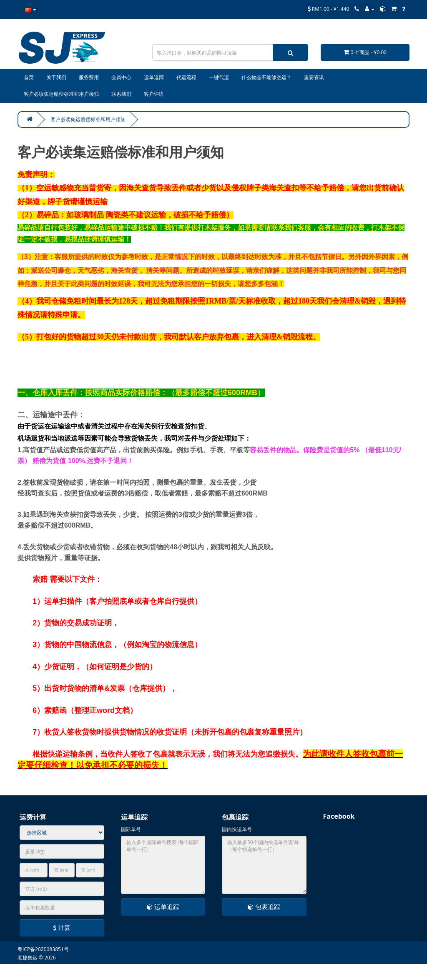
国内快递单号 (237, 829)
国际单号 (131, 829)
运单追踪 (163, 906)
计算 (61, 927)
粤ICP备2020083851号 (43, 949)
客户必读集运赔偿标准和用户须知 (88, 119)
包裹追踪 (264, 906)
